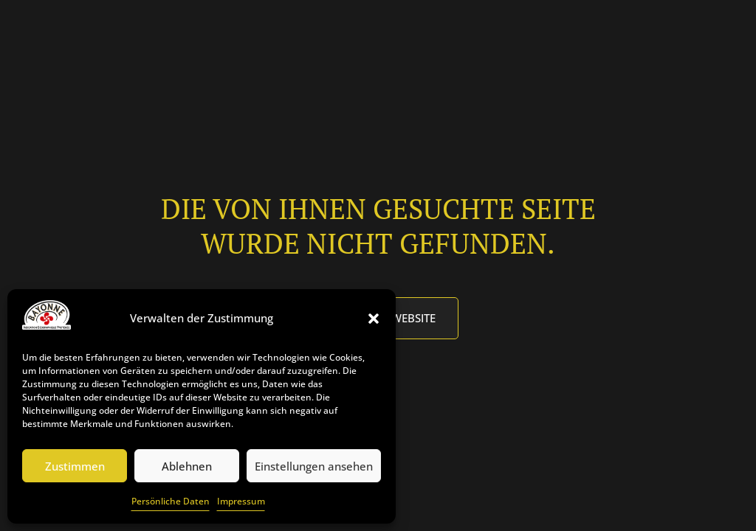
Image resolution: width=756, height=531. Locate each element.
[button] (373, 318)
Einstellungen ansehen (314, 466)
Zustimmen (75, 466)
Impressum (241, 501)
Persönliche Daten (170, 501)
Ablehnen (187, 466)
